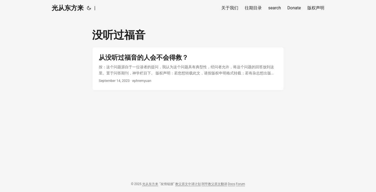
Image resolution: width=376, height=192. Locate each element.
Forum (240, 184)
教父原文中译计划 (188, 184)
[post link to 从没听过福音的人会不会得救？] (188, 68)
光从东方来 (68, 8)
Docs (231, 184)
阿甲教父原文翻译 (214, 184)
